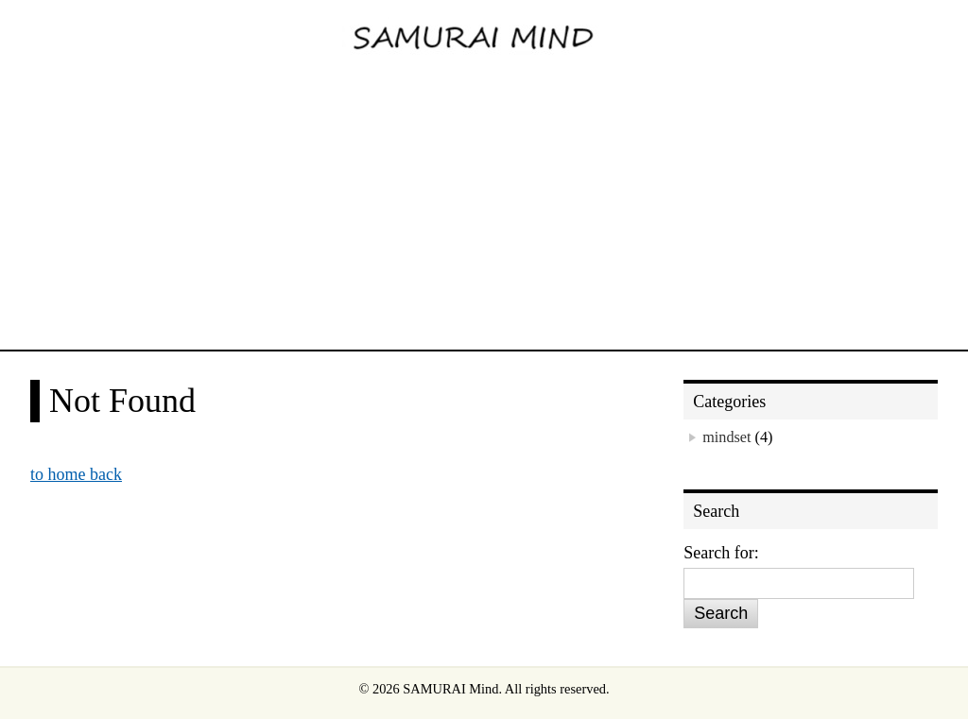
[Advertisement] (484, 208)
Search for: (720, 552)
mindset (726, 437)
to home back (76, 474)
